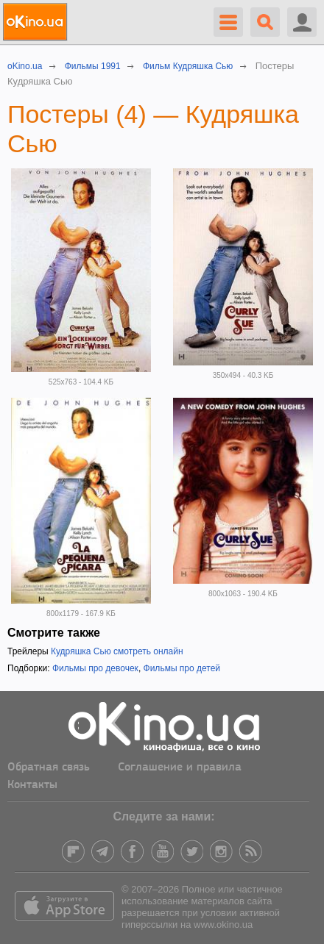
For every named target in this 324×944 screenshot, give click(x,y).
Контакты (32, 785)
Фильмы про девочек (95, 668)
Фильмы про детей (182, 668)
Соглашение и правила (180, 767)
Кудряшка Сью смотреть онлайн (117, 651)
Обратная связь (48, 767)
